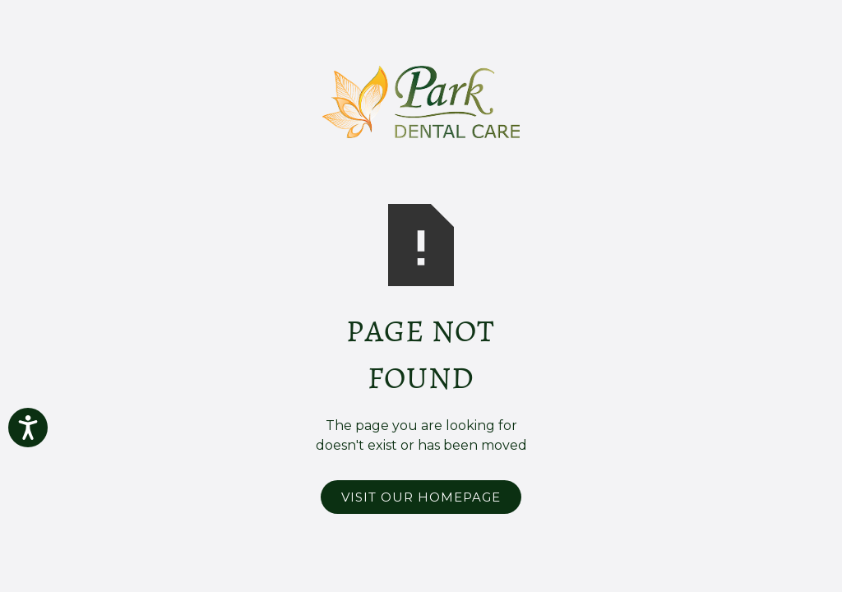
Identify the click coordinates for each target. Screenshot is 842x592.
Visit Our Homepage (421, 497)
